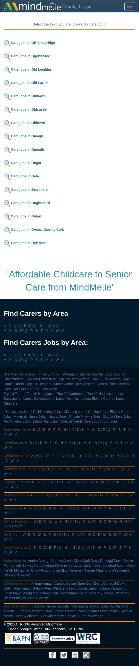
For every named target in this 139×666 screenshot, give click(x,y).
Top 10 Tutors (14, 394)
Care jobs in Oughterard (27, 203)
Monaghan (22, 570)
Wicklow (23, 575)
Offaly (35, 570)
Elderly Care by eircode (35, 611)
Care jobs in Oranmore (26, 189)
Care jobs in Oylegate (25, 243)
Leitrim (83, 565)
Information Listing (76, 374)
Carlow (56, 561)
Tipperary (76, 570)
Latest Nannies (67, 398)
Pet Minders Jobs (17, 421)
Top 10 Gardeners (71, 394)
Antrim (33, 561)
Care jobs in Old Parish (26, 83)
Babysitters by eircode (52, 606)
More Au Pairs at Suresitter (41, 389)
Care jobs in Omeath (24, 149)
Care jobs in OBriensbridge (29, 43)
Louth (121, 565)
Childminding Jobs (47, 412)
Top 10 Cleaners (38, 384)
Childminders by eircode (89, 606)
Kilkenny (61, 565)
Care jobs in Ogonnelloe (27, 56)
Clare (78, 561)
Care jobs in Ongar (22, 163)
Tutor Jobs (110, 421)
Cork (86, 561)
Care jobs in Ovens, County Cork (34, 230)
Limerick (95, 565)
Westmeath (120, 570)
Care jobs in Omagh (23, 136)
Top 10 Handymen (41, 394)
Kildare (48, 565)
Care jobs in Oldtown (24, 123)
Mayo (130, 565)
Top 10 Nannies (99, 394)
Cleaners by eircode (71, 611)
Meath (8, 570)
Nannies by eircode (103, 611)
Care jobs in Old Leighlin (27, 69)
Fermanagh (12, 565)
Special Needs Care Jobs (80, 421)
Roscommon (50, 570)
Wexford (10, 575)
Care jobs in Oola (21, 176)
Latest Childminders (38, 398)
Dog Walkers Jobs (117, 416)
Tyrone (90, 570)
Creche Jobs (97, 412)
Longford (109, 565)
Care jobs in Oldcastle (25, 109)
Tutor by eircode (91, 616)
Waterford (103, 570)
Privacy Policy (49, 374)
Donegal (106, 561)
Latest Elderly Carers (97, 398)
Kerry (38, 565)
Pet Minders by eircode (58, 616)
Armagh (44, 561)
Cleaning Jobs (74, 412)
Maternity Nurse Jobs (30, 416)
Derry (95, 561)
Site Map (10, 374)
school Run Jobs (45, 421)
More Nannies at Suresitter (74, 384)
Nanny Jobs (58, 416)
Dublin (128, 561)
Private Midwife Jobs (84, 416)
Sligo (65, 570)
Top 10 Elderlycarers (74, 379)
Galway (27, 565)
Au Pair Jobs (102, 374)
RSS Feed (28, 374)
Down (118, 561)
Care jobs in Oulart (22, 216)
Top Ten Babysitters (41, 379)
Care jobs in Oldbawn (25, 96)
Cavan (68, 561)
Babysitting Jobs (18, 412)
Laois (73, 565)
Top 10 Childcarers (106, 379)
